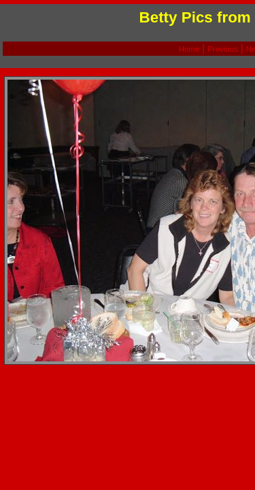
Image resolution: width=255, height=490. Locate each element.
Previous (222, 49)
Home (189, 49)
